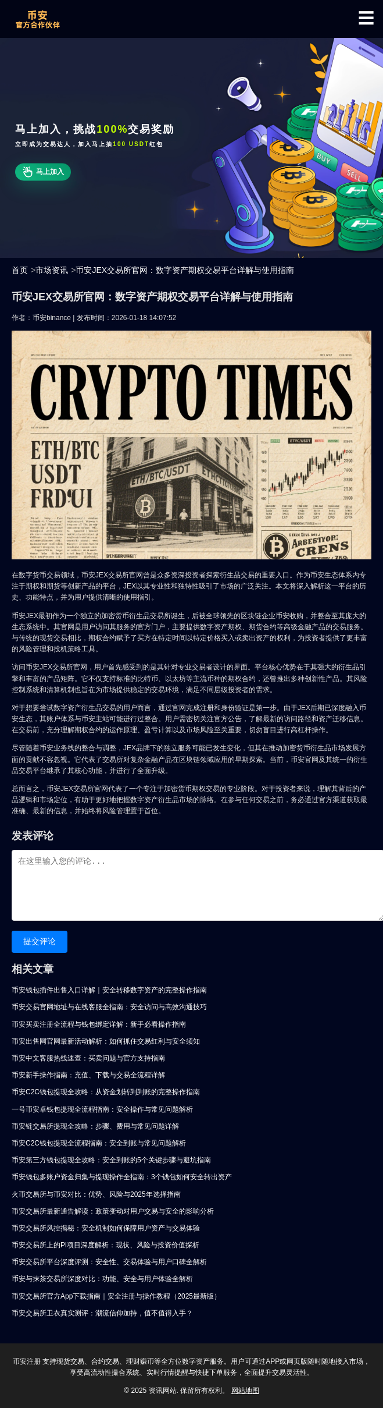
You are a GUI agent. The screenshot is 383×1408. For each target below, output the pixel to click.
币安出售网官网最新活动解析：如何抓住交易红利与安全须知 (106, 1041)
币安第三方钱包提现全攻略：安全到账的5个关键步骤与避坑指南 (111, 1160)
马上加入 (42, 172)
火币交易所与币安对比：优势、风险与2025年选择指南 (96, 1194)
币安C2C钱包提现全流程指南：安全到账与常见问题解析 (99, 1143)
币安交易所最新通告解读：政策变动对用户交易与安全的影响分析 (113, 1211)
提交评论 (39, 941)
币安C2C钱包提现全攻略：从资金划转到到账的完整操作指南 (106, 1092)
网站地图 (245, 1390)
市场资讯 (51, 270)
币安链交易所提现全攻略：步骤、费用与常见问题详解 (95, 1126)
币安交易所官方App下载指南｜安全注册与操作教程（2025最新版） (116, 1296)
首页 (20, 270)
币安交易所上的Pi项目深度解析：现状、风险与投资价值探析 (105, 1245)
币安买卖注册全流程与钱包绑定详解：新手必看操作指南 (99, 1024)
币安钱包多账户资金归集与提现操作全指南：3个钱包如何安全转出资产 (122, 1177)
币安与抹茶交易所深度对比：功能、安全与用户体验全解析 (102, 1279)
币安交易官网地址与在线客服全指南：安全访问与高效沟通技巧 (109, 1007)
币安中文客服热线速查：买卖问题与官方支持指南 (88, 1058)
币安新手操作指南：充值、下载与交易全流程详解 (88, 1075)
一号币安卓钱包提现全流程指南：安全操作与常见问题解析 (102, 1109)
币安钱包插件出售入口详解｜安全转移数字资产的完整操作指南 (109, 990)
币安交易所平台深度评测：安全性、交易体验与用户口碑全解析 (109, 1262)
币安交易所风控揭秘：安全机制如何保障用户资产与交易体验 (106, 1228)
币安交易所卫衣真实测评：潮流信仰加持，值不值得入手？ (102, 1313)
